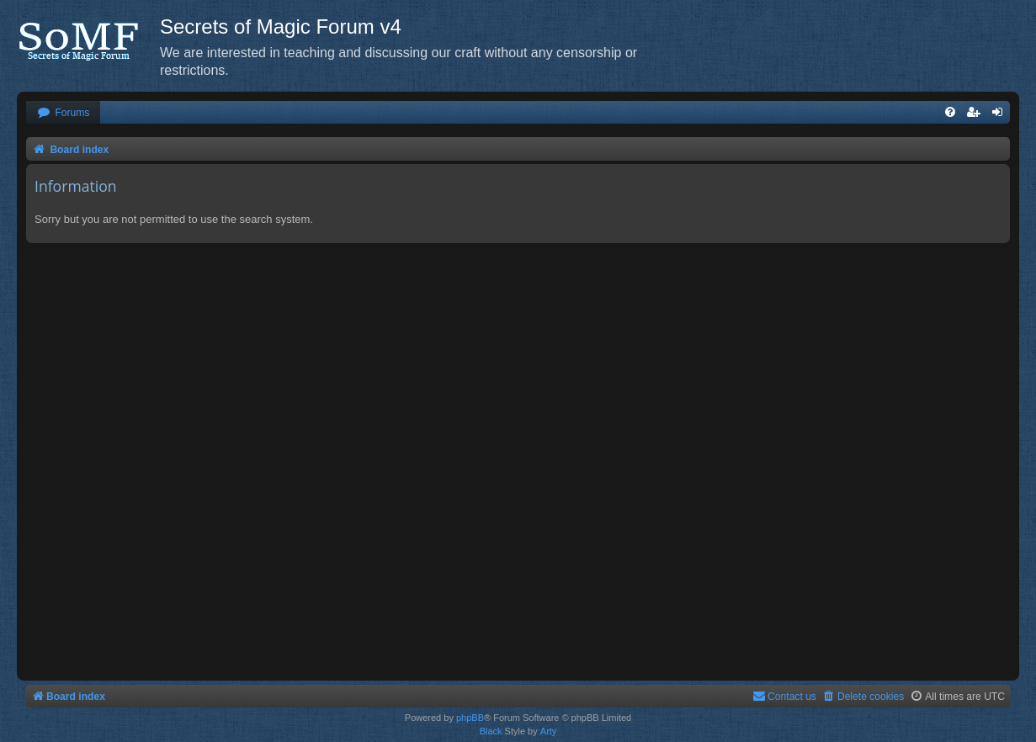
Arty (548, 731)
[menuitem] (63, 113)
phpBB (470, 718)
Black (491, 731)
